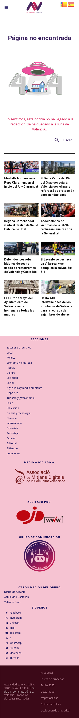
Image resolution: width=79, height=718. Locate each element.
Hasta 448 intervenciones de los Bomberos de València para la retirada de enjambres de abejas (56, 306)
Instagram (16, 617)
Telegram (15, 632)
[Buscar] (63, 140)
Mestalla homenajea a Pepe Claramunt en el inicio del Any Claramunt (21, 182)
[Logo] (34, 8)
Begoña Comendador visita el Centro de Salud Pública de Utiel (21, 225)
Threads (14, 658)
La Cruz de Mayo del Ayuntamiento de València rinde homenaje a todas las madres (19, 306)
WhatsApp (15, 643)
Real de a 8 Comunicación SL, (19, 689)
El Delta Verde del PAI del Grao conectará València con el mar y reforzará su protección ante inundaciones (57, 186)
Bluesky (14, 648)
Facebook (15, 612)
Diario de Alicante (14, 592)
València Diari (12, 602)
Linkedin (14, 622)
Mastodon (15, 653)
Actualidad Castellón (16, 597)
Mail (12, 627)
